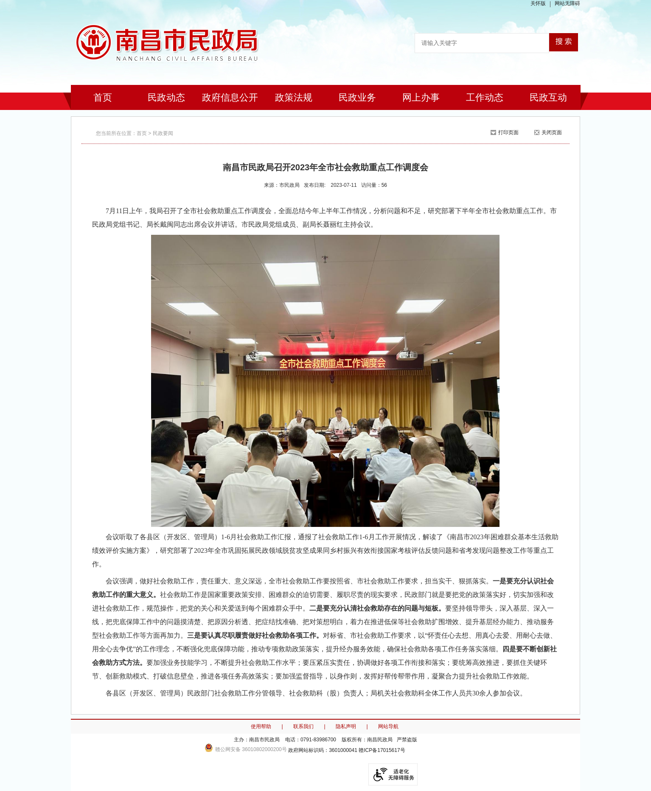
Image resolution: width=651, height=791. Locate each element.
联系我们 (303, 726)
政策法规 (293, 97)
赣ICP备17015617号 (382, 750)
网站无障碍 (567, 3)
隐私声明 (346, 726)
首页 (102, 97)
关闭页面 (552, 132)
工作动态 (484, 97)
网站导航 (388, 726)
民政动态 (166, 97)
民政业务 (357, 97)
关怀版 (538, 3)
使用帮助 (261, 726)
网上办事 (421, 97)
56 (384, 185)
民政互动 (548, 97)
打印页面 (508, 132)
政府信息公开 (230, 97)
